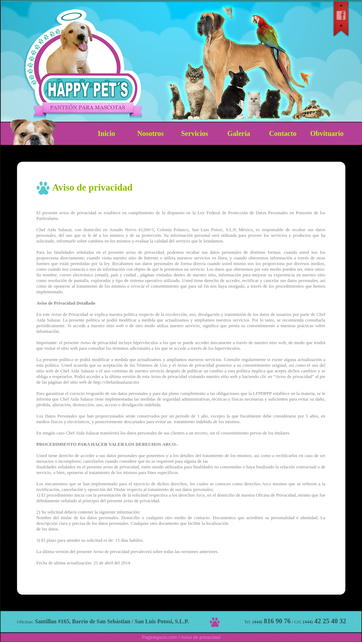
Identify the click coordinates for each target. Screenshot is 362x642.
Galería (238, 133)
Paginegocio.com (159, 637)
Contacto (283, 133)
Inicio (106, 133)
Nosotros (150, 133)
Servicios (194, 133)
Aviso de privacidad (201, 637)
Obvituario (326, 133)
